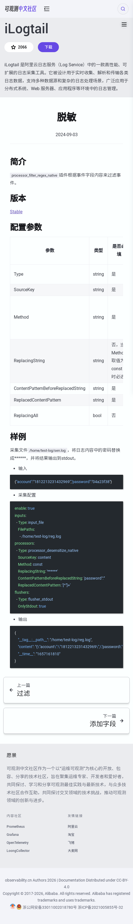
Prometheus (16, 827)
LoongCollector (18, 851)
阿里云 (73, 827)
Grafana (13, 835)
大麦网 (73, 851)
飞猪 (71, 843)
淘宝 (71, 835)
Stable (16, 211)
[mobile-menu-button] (46, 9)
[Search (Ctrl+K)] (123, 8)
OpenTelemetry (17, 843)
